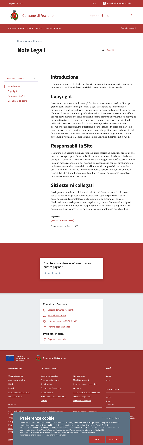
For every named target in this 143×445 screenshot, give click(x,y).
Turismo (44, 400)
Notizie (108, 375)
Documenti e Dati (15, 396)
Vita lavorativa (79, 375)
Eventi (108, 400)
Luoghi (108, 396)
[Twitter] (107, 15)
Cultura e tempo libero (82, 396)
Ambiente (77, 388)
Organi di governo (15, 375)
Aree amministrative (16, 380)
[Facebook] (101, 15)
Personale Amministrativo (19, 392)
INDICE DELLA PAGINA (21, 78)
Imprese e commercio (82, 400)
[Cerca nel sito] (131, 15)
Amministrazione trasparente (85, 411)
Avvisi (108, 380)
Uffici (10, 384)
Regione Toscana (15, 3)
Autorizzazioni (46, 384)
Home (19, 40)
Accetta (116, 439)
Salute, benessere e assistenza (53, 396)
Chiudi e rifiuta (112, 418)
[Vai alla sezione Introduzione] (21, 86)
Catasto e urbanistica (49, 375)
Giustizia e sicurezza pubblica (84, 384)
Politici (11, 388)
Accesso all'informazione (62, 220)
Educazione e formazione (51, 388)
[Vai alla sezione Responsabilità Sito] (21, 96)
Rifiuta (98, 439)
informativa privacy (58, 434)
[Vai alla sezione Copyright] (21, 91)
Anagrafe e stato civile (50, 380)
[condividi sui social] (108, 50)
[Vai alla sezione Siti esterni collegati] (21, 100)
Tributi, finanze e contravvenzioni (86, 392)
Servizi (27, 40)
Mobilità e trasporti (81, 380)
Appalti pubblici (47, 392)
